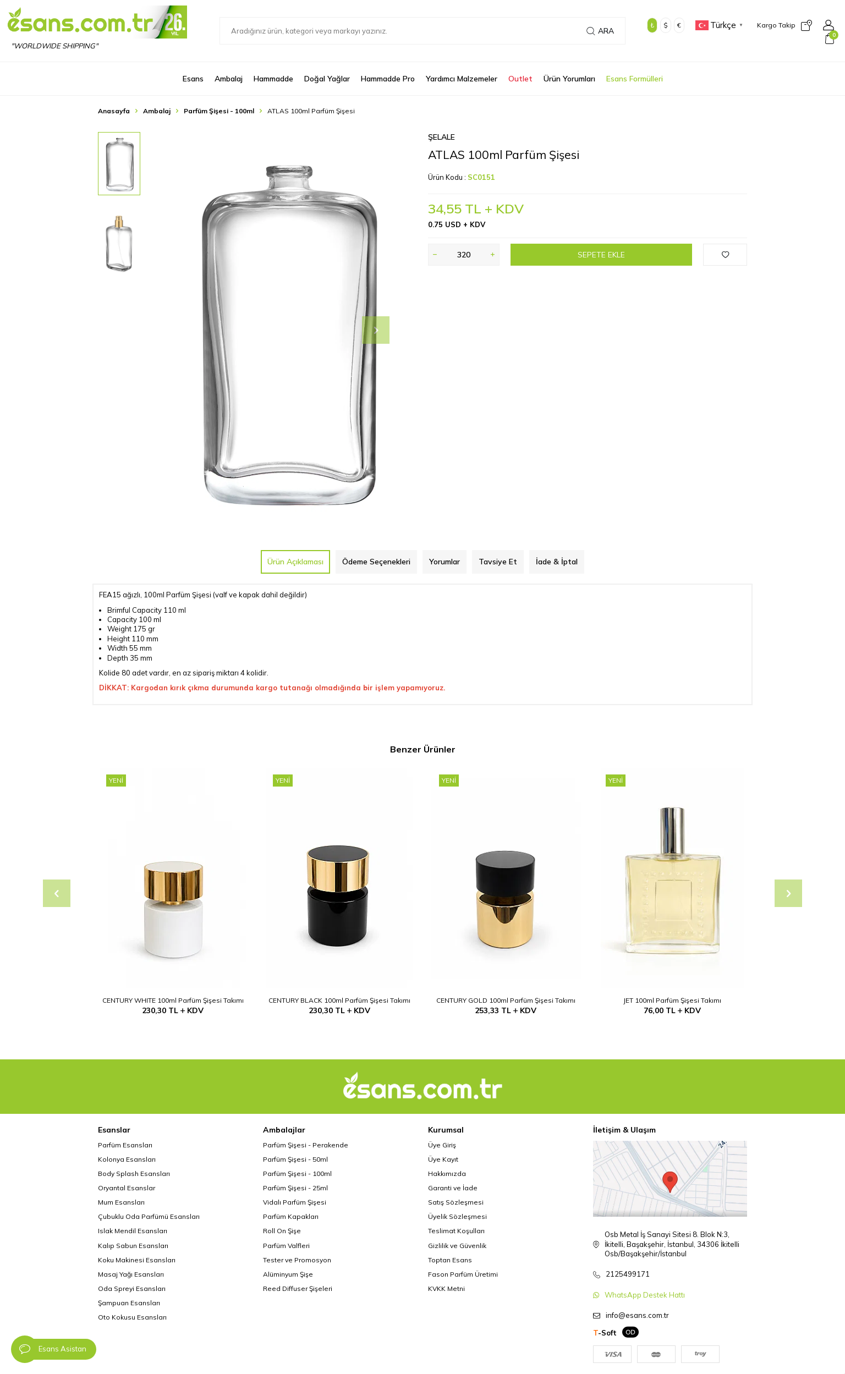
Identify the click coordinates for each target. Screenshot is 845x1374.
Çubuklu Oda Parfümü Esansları (149, 1216)
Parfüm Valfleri (286, 1245)
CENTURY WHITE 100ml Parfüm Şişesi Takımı (173, 1000)
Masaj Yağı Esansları (131, 1274)
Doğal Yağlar (327, 79)
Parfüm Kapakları (291, 1216)
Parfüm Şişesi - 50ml (295, 1159)
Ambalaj (229, 79)
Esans (193, 79)
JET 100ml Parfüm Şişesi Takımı (672, 1000)
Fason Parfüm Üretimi (463, 1274)
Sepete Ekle (601, 255)
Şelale (441, 137)
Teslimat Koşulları (456, 1231)
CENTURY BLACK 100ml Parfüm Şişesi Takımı (339, 1000)
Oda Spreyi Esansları (132, 1288)
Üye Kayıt (443, 1159)
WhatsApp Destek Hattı (645, 1294)
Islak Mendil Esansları (132, 1231)
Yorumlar (444, 562)
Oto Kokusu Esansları (132, 1317)
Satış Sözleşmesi (456, 1202)
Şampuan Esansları (129, 1303)
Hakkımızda (447, 1173)
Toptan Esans (450, 1260)
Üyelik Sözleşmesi (457, 1216)
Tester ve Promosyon (297, 1260)
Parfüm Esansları (125, 1145)
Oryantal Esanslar (126, 1188)
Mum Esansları (121, 1202)
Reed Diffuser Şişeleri (297, 1288)
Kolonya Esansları (127, 1159)
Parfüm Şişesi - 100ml (219, 111)
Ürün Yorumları (569, 79)
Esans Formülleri (634, 79)
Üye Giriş (442, 1145)
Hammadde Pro (388, 79)
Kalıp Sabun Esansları (133, 1245)
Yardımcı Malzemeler (461, 79)
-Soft (605, 1332)
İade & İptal (557, 562)
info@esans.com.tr (637, 1315)
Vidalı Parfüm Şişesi (294, 1202)
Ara (600, 31)
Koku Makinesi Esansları (136, 1260)
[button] (375, 330)
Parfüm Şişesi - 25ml (295, 1188)
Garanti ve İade (453, 1188)
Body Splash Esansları (134, 1173)
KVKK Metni (446, 1288)
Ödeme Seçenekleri (376, 562)
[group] (285, 330)
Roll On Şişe (282, 1231)
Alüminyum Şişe (288, 1274)
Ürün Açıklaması (295, 562)
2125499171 (628, 1273)
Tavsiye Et (498, 562)
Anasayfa (114, 111)
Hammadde (273, 79)
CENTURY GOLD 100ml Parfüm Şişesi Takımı (505, 1000)
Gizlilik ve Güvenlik (457, 1245)
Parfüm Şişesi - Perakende (305, 1145)
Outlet (520, 79)
